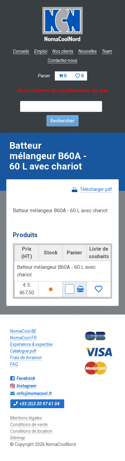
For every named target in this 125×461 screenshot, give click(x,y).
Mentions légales (26, 417)
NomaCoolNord (62, 25)
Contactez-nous (62, 60)
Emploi (40, 51)
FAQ (14, 364)
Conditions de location (31, 431)
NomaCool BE (23, 331)
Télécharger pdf (96, 189)
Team (107, 51)
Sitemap (17, 437)
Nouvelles (87, 51)
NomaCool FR (23, 337)
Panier (62, 75)
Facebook (26, 378)
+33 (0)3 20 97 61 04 (39, 403)
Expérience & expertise (31, 344)
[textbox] (61, 106)
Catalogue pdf (23, 350)
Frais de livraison (26, 357)
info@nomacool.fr (34, 393)
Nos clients (62, 51)
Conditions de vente (29, 424)
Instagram (26, 385)
